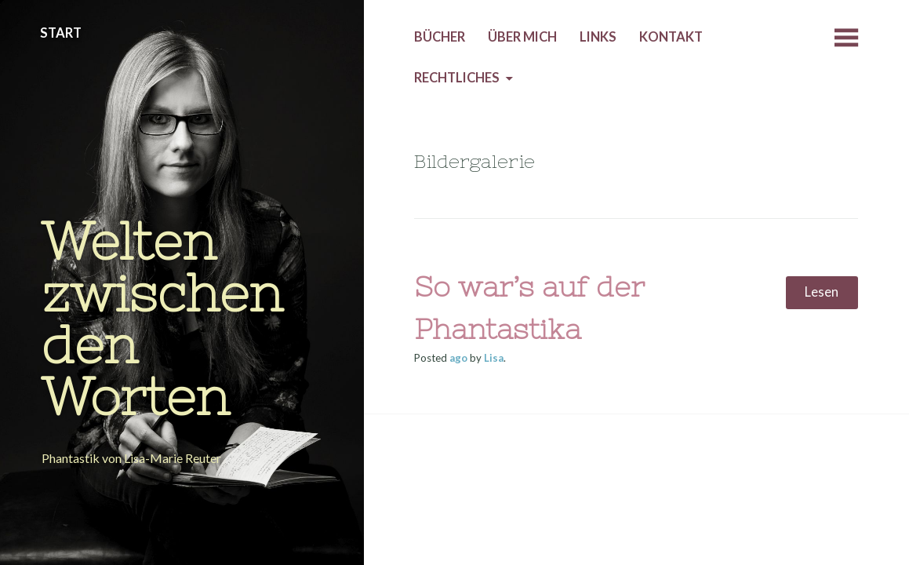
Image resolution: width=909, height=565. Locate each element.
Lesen (821, 292)
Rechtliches (457, 78)
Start (61, 33)
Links (598, 37)
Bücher (439, 37)
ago (458, 358)
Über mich (522, 37)
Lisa (494, 358)
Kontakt (671, 37)
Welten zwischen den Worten (162, 319)
